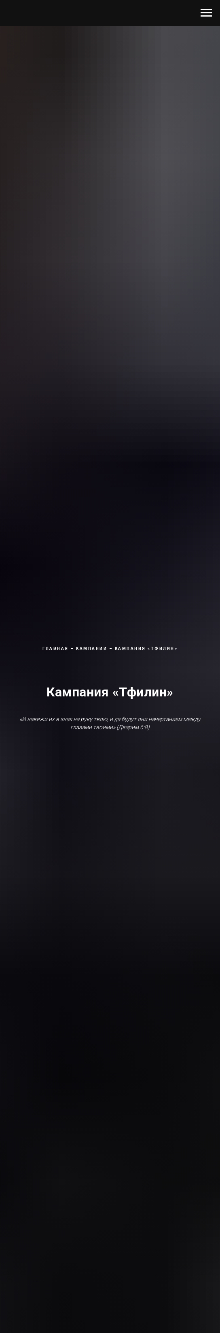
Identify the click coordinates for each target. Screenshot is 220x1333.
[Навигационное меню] (206, 13)
